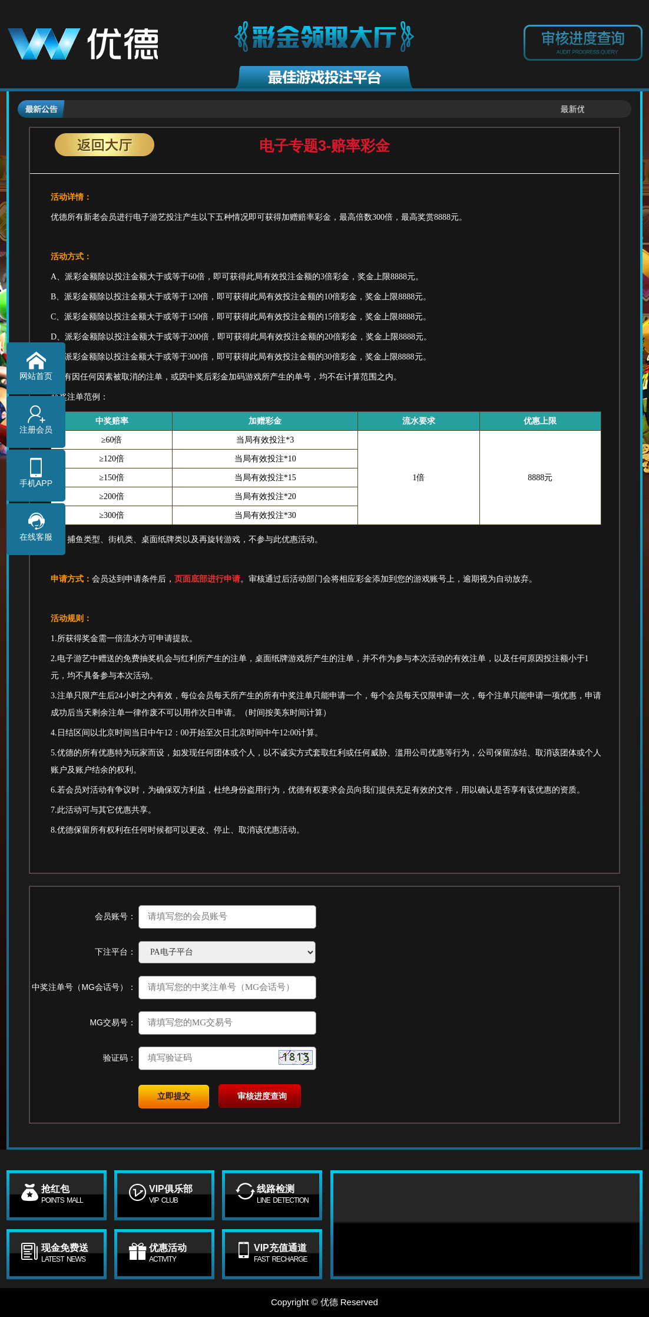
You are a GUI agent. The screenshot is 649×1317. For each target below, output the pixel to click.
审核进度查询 (262, 1096)
